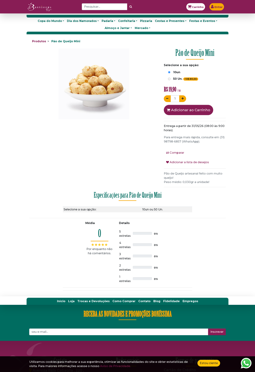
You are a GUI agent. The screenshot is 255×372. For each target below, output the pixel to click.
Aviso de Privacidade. (115, 366)
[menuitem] (61, 301)
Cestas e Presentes (169, 21)
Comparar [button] (175, 152)
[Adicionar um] (182, 98)
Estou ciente (209, 363)
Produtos (39, 41)
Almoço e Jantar (117, 28)
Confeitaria (126, 21)
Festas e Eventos (202, 21)
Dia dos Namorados (82, 21)
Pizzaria (146, 21)
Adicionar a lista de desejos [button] (187, 162)
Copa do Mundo (50, 21)
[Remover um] (167, 98)
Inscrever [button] (216, 331)
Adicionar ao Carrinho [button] (188, 110)
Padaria (107, 21)
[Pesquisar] (130, 6)
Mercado (141, 28)
